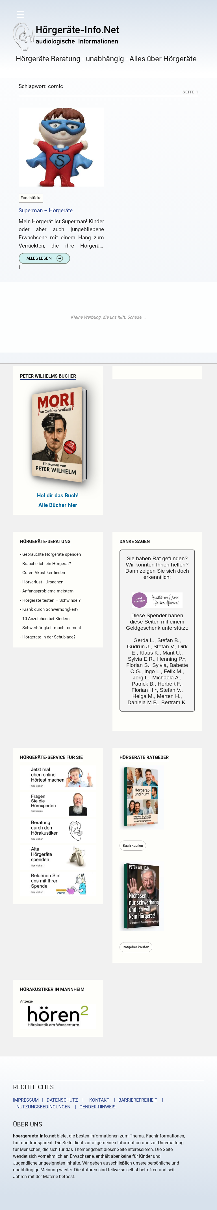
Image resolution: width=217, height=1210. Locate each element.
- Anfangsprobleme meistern (46, 591)
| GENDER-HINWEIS (93, 1107)
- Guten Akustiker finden (42, 572)
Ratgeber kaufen (136, 947)
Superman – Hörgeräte (46, 210)
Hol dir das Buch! (58, 495)
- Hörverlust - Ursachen (41, 582)
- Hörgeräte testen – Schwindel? (50, 600)
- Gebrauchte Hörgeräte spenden (50, 554)
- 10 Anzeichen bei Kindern (45, 618)
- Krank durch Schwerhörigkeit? (49, 609)
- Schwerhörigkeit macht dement (50, 627)
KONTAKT (98, 1100)
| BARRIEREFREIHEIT (133, 1100)
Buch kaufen (133, 845)
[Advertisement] (108, 317)
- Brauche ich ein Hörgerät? (45, 563)
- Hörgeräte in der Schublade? (47, 637)
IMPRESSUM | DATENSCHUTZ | (49, 1100)
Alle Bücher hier (57, 505)
